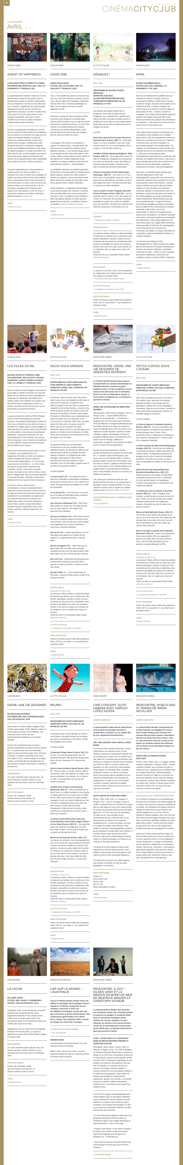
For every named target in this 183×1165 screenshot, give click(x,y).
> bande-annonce (14, 207)
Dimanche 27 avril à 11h (59, 875)
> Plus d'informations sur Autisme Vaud (108, 279)
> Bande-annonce (57, 215)
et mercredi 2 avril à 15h (122, 231)
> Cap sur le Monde (58, 1033)
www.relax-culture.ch (101, 257)
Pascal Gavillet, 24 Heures (72, 204)
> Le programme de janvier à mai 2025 (108, 289)
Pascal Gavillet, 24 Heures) (118, 490)
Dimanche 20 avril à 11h (145, 557)
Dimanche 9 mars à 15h (102, 231)
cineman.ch (27, 196)
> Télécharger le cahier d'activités (106, 220)
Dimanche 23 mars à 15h (60, 591)
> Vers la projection (100, 503)
